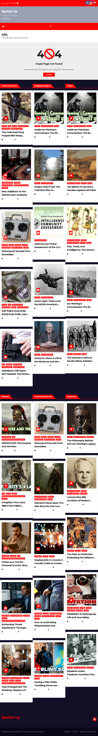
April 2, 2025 (74, 311)
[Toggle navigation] (50, 26)
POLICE (14, 307)
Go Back (49, 74)
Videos (14, 493)
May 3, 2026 (8, 139)
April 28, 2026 (9, 509)
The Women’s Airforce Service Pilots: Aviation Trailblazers (79, 361)
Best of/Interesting (73, 183)
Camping (4, 245)
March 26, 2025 (75, 504)
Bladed (4, 126)
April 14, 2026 (41, 251)
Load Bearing (17, 364)
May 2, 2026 (8, 450)
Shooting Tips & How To (21, 185)
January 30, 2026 (10, 569)
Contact (75, 731)
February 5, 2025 (75, 365)
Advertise (68, 731)
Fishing (11, 245)
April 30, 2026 (42, 137)
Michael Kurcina (21, 450)
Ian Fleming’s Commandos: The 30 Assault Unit (78, 307)
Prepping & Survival (48, 616)
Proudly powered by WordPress (12, 731)
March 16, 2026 (10, 318)
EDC (9, 126)
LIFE (13, 436)
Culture (13, 555)
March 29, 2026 (10, 258)
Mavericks (77, 354)
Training (4, 187)
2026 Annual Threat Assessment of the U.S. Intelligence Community (47, 247)
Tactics (83, 243)
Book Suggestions (73, 607)
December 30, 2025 (43, 510)
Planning (26, 615)
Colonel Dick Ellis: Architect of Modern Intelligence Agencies (79, 500)
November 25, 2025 (43, 567)
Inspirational (6, 436)
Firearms (17, 182)
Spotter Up (9, 11)
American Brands (7, 182)
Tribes (56, 126)
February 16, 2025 (76, 678)
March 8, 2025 (74, 561)
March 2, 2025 (74, 621)
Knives (14, 126)
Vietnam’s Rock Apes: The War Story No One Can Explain (48, 506)
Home (4, 38)
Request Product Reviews (88, 731)
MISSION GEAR (6, 128)
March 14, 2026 (42, 308)
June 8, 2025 (41, 629)
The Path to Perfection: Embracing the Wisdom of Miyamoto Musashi (80, 557)
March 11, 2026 (42, 365)
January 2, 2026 (10, 631)
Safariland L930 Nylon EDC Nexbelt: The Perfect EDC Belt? (16, 374)
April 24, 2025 (74, 194)
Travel (26, 247)
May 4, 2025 (73, 448)
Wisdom (4, 498)
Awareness (5, 555)
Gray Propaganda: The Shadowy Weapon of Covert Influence (14, 690)
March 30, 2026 (10, 199)
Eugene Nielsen (21, 139)
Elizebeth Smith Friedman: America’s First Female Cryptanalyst (81, 674)
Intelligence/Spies (47, 126)
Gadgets (17, 245)
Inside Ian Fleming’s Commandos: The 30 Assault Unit (45, 133)
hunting (24, 245)
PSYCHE (9, 493)
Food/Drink (71, 610)
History (37, 126)
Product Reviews (17, 128)
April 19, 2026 (41, 194)
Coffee (82, 607)
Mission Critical (23, 126)
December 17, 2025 (11, 694)
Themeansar (40, 731)
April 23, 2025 (74, 254)
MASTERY (26, 678)
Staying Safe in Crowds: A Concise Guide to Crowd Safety (48, 563)
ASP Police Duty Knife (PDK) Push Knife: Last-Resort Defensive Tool (14, 314)
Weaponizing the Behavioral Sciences (13, 439)
